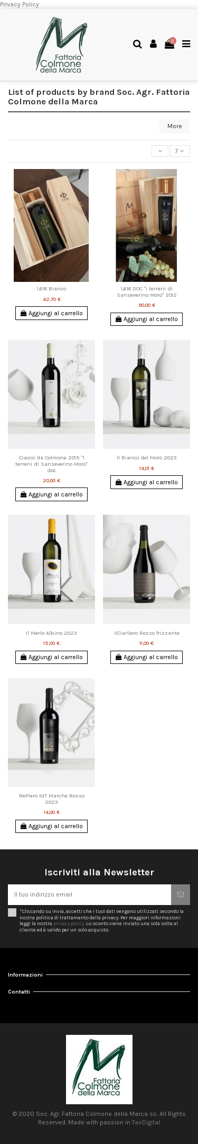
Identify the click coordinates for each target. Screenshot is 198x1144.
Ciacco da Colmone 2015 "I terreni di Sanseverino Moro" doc (51, 463)
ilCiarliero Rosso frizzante (147, 632)
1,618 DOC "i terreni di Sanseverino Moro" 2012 (147, 291)
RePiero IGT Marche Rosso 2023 (51, 798)
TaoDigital (146, 1122)
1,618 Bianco (51, 288)
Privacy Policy (19, 4)
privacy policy (68, 923)
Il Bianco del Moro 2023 (147, 457)
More (174, 126)
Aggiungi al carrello (52, 313)
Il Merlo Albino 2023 (51, 632)
